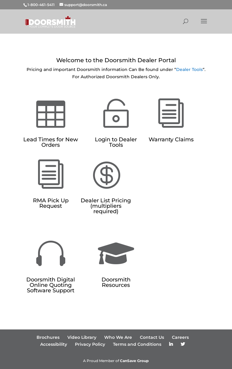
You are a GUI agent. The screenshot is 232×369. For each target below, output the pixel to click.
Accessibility (53, 344)
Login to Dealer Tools (116, 142)
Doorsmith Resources (116, 282)
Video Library (81, 337)
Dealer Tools (189, 69)
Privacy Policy (90, 344)
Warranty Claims (171, 139)
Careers (180, 337)
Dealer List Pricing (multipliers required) (106, 206)
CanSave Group (134, 360)
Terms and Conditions (137, 344)
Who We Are (118, 337)
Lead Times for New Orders (50, 142)
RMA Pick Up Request (51, 203)
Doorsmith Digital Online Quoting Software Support (50, 285)
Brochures (48, 337)
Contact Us (152, 337)
